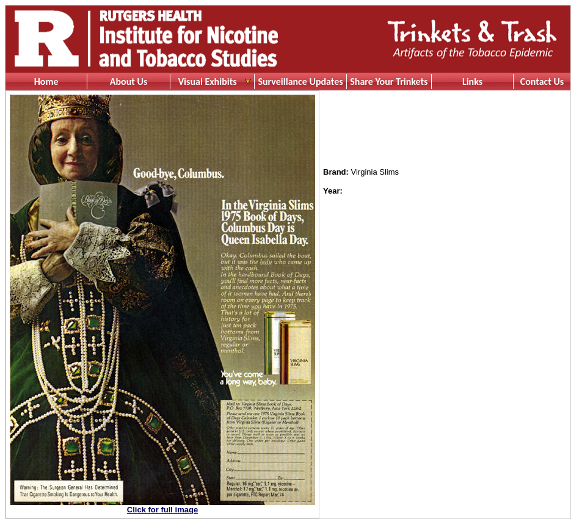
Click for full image (162, 509)
